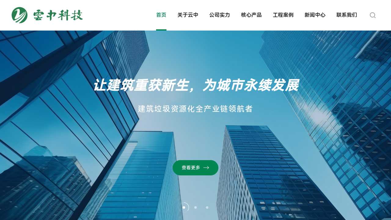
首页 (161, 15)
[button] (184, 207)
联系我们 (346, 15)
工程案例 (283, 15)
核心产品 (251, 15)
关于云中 (187, 15)
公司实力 (219, 15)
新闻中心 (315, 15)
